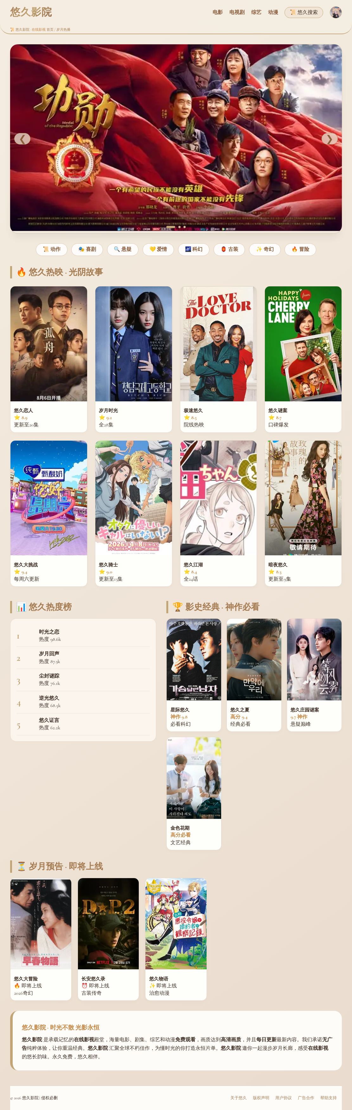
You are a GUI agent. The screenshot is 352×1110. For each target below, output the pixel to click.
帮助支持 (328, 1097)
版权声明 (261, 1097)
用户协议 (283, 1097)
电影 (218, 12)
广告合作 (306, 1097)
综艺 (256, 12)
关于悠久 (238, 1097)
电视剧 (237, 12)
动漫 (273, 12)
